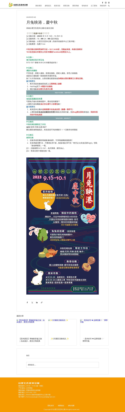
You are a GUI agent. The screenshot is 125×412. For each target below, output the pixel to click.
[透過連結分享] (42, 302)
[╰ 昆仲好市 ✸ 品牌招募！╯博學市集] (94, 327)
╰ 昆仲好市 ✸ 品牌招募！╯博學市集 (94, 340)
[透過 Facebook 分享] (27, 302)
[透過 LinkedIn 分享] (37, 302)
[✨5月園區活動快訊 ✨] (62, 327)
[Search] (108, 6)
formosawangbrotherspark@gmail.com (40, 397)
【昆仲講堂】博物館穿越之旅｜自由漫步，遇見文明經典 (30, 340)
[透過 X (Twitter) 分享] (32, 302)
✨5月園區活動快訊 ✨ (60, 339)
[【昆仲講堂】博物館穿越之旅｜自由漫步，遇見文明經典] (31, 327)
